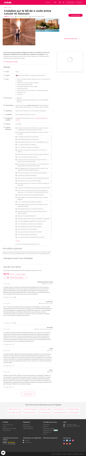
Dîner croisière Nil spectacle (30, 409)
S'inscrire (79, 2)
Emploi (45, 434)
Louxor (9, 7)
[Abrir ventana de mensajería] (3, 453)
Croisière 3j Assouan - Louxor (15, 409)
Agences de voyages (48, 428)
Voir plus (17, 241)
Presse (4, 426)
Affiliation (45, 426)
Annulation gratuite (22, 16)
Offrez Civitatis (6, 430)
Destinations (26, 424)
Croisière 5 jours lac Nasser (29, 412)
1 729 (10, 16)
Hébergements (47, 432)
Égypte (5, 7)
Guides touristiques (28, 428)
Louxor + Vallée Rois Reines (44, 412)
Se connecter (70, 2)
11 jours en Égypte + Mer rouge (14, 412)
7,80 (6, 16)
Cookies (81, 454)
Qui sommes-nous (8, 424)
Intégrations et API (48, 430)
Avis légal (64, 454)
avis (13, 16)
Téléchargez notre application (32, 438)
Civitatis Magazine (27, 426)
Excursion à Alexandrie (59, 409)
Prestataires (46, 424)
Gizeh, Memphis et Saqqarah (72, 409)
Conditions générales (56, 454)
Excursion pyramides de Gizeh (59, 412)
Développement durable (9, 428)
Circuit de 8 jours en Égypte (45, 409)
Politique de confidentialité (73, 454)
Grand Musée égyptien (74, 412)
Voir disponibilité (75, 15)
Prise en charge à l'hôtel (37, 16)
